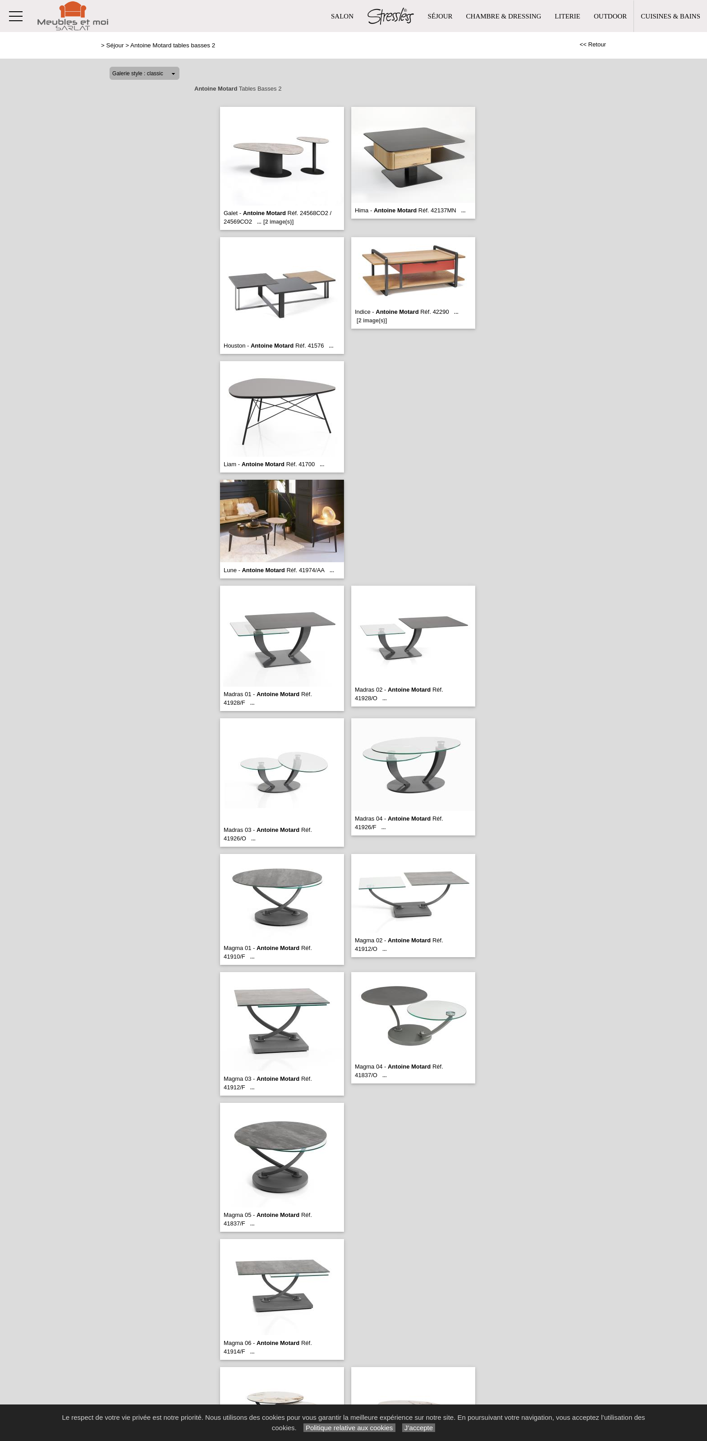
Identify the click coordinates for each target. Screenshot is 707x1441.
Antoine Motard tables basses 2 (172, 45)
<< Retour (592, 44)
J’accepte (419, 1428)
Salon (342, 16)
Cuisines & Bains (670, 16)
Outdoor (610, 16)
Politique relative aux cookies (349, 1428)
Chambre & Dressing (504, 16)
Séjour (440, 16)
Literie (567, 16)
